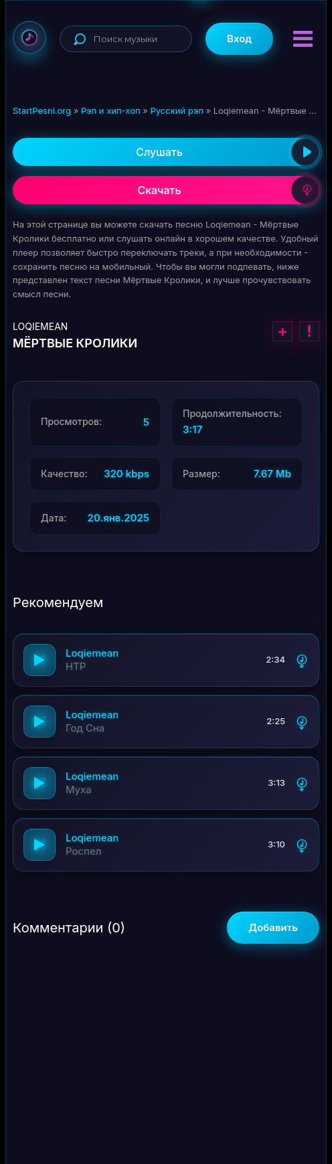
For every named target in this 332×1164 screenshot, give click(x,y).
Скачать (228, 190)
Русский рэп (176, 110)
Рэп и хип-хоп (111, 110)
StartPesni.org (42, 110)
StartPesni (29, 37)
